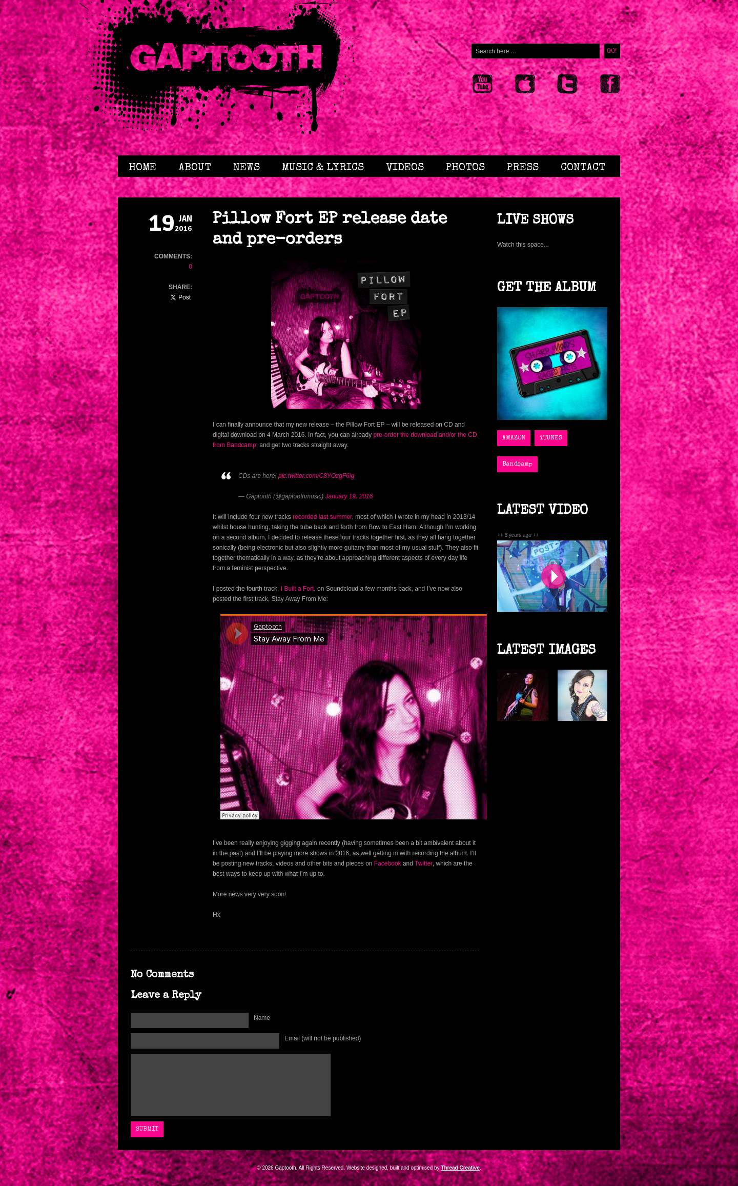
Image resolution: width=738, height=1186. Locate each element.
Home (142, 168)
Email (322, 1038)
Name (262, 1017)
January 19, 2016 (349, 496)
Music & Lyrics (323, 168)
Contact (583, 168)
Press (523, 168)
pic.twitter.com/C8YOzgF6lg (316, 475)
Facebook (387, 863)
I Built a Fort (297, 588)
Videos (405, 168)
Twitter (424, 863)
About (194, 168)
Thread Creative (460, 1168)
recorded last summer (322, 516)
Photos (465, 168)
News (246, 168)
